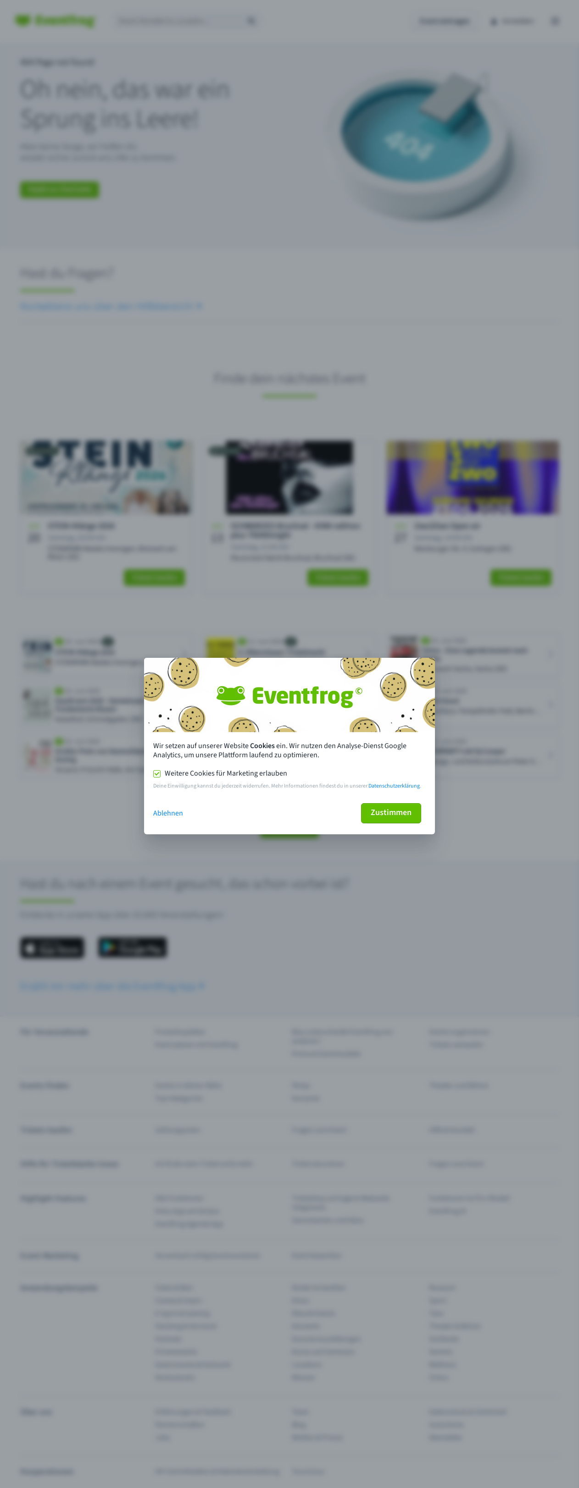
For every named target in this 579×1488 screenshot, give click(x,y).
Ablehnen (168, 813)
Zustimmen (391, 812)
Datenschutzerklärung (394, 786)
